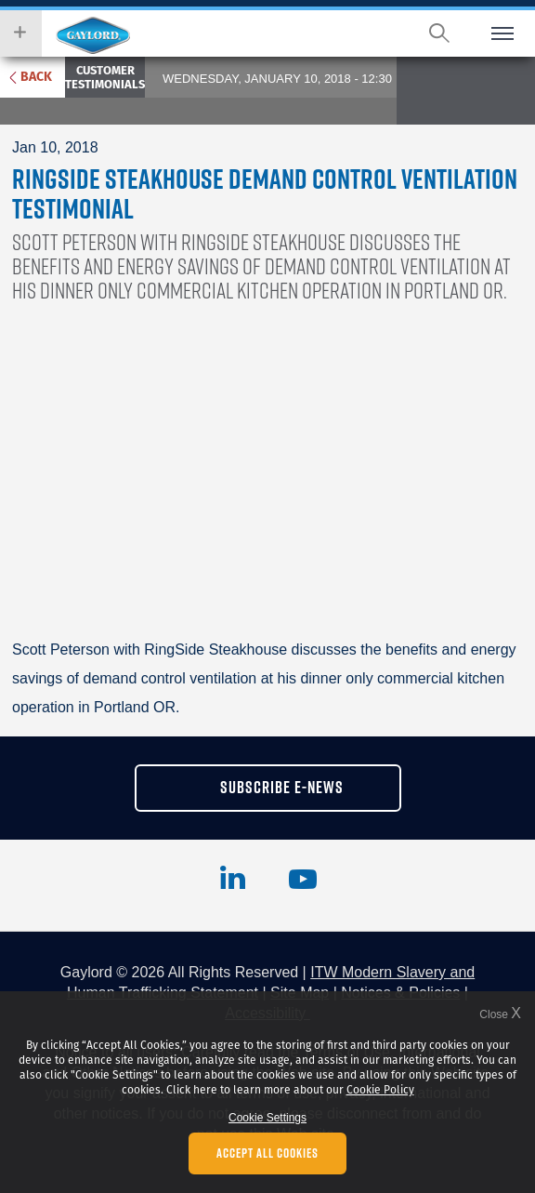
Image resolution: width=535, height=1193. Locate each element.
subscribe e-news (282, 787)
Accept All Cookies (267, 1153)
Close (500, 1014)
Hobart (93, 35)
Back (36, 76)
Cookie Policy (380, 1089)
